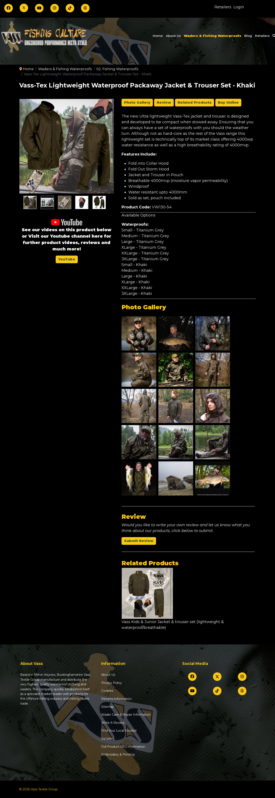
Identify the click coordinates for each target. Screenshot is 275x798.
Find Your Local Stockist (119, 731)
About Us (173, 36)
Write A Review (112, 723)
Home (158, 36)
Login (238, 7)
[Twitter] (24, 8)
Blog (248, 36)
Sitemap (107, 707)
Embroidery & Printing (118, 754)
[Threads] (85, 8)
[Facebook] (8, 8)
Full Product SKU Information (123, 747)
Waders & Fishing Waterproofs (212, 36)
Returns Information (116, 699)
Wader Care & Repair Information (126, 715)
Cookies (107, 691)
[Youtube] (39, 8)
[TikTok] (70, 8)
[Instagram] (54, 8)
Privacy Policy (111, 683)
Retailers (222, 7)
